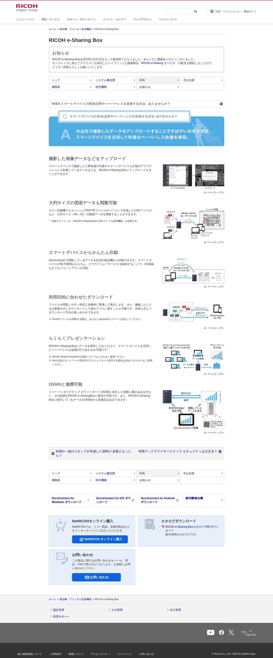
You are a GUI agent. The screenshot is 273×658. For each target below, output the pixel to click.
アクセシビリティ (102, 653)
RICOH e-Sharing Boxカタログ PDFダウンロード (192, 528)
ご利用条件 (58, 653)
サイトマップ (127, 653)
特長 (142, 80)
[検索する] (192, 11)
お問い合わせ (149, 653)
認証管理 (58, 609)
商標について (78, 653)
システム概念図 (105, 80)
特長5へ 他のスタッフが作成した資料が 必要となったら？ (93, 453)
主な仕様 (188, 80)
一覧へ (235, 633)
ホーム (52, 29)
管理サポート (61, 616)
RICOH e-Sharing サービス (158, 63)
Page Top (248, 634)
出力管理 (175, 609)
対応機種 (101, 86)
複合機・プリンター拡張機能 (75, 29)
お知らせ (145, 86)
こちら (101, 356)
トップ (56, 80)
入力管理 (117, 609)
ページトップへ (215, 192)
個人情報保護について (32, 653)
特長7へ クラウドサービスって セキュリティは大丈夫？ (178, 451)
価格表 (56, 86)
